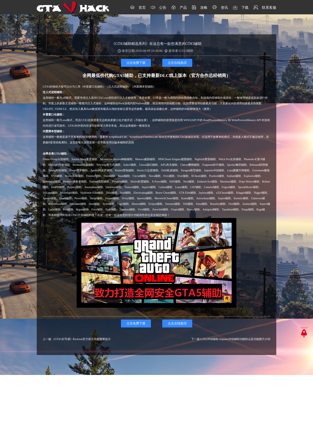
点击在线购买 (177, 62)
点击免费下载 (136, 62)
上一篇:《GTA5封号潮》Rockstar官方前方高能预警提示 (77, 339)
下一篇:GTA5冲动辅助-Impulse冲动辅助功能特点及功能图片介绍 (230, 339)
